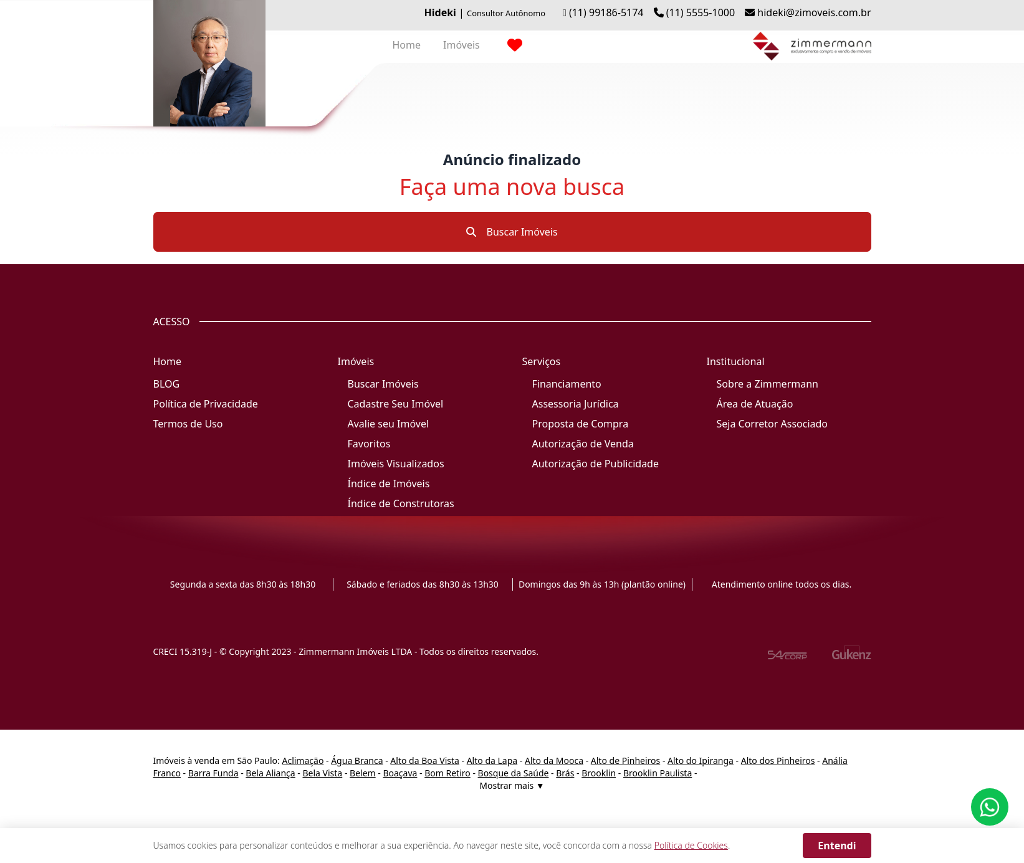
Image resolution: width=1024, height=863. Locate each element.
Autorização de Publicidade (595, 463)
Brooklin (598, 773)
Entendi (837, 845)
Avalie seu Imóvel (388, 424)
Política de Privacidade (205, 404)
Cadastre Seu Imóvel (396, 404)
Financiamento (566, 384)
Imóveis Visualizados (396, 463)
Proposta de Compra (580, 424)
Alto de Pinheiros (625, 760)
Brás (565, 773)
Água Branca (357, 760)
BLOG (166, 384)
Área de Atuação (755, 404)
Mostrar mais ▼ (511, 785)
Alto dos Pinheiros (778, 760)
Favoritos (369, 444)
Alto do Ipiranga (701, 760)
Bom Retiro (447, 773)
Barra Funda (213, 773)
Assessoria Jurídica (575, 404)
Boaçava (400, 773)
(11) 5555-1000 (700, 12)
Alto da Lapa (492, 760)
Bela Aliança (270, 773)
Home (407, 45)
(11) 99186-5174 (606, 12)
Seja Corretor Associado (772, 424)
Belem (363, 773)
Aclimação (302, 760)
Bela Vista (323, 773)
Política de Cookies (691, 845)
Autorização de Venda (583, 444)
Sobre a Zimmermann (767, 384)
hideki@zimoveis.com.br (814, 12)
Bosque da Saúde (513, 773)
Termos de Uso (188, 424)
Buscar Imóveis (511, 232)
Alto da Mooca (554, 760)
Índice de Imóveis (389, 483)
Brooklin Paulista (657, 773)
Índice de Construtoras (401, 503)
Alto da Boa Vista (424, 760)
